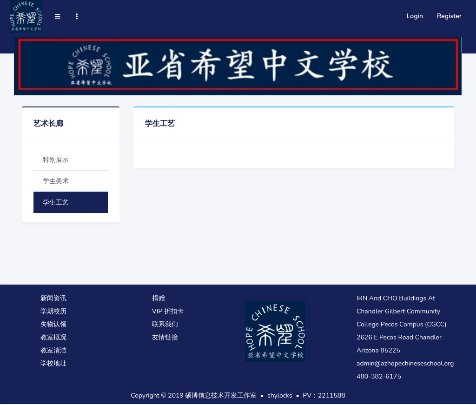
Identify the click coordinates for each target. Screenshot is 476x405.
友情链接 (165, 337)
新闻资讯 (53, 298)
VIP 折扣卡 (168, 311)
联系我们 (165, 324)
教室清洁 (53, 350)
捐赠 (158, 298)
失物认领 (53, 324)
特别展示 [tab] (56, 159)
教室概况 (53, 337)
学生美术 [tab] (56, 181)
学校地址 (53, 363)
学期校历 (53, 311)
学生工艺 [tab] (56, 202)
